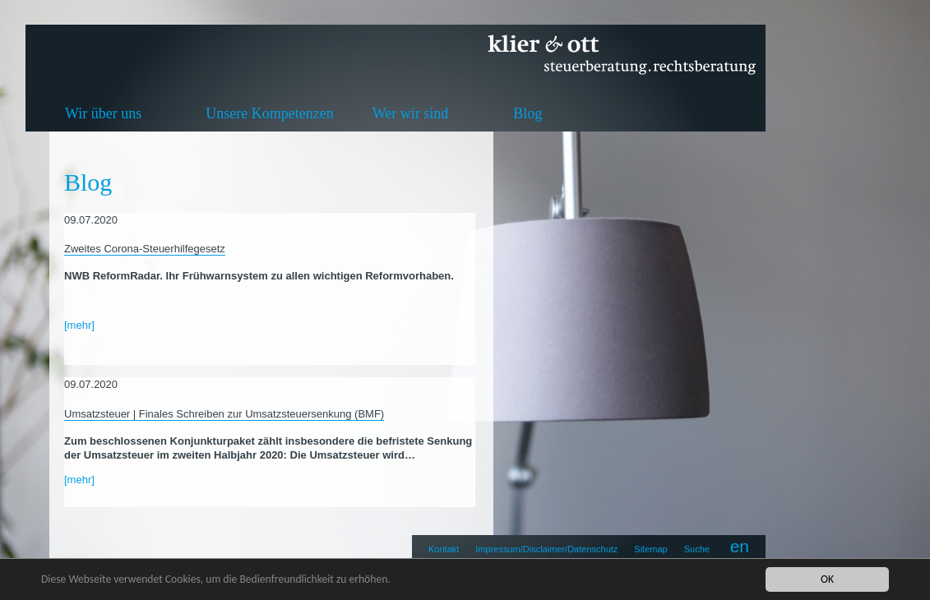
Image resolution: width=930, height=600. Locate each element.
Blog (527, 113)
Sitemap (650, 549)
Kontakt (443, 549)
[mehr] (79, 325)
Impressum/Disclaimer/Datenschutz (546, 549)
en (739, 546)
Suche (697, 549)
